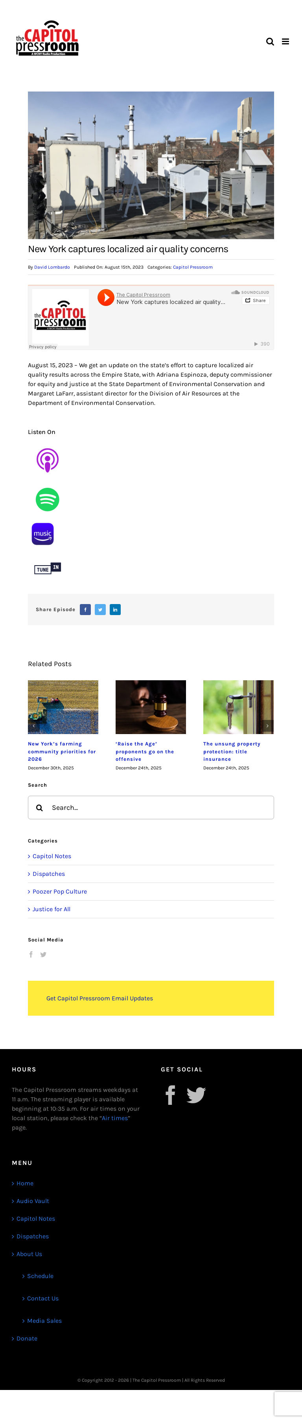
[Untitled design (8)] (47, 443)
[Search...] (151, 807)
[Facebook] (85, 609)
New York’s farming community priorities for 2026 (62, 751)
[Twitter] (100, 609)
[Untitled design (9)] (47, 483)
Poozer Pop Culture (60, 891)
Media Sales (44, 1320)
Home (25, 1183)
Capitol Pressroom (193, 267)
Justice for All (51, 909)
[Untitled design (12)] (47, 551)
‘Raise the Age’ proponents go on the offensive (145, 751)
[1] (42, 522)
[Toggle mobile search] (270, 41)
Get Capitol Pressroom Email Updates (99, 998)
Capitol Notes (52, 856)
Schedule (40, 1276)
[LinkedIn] (115, 609)
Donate (27, 1338)
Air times (115, 1118)
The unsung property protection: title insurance (232, 751)
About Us (29, 1254)
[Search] (40, 807)
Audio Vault (33, 1201)
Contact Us (43, 1298)
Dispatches (49, 873)
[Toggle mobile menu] (286, 41)
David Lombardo (52, 267)
